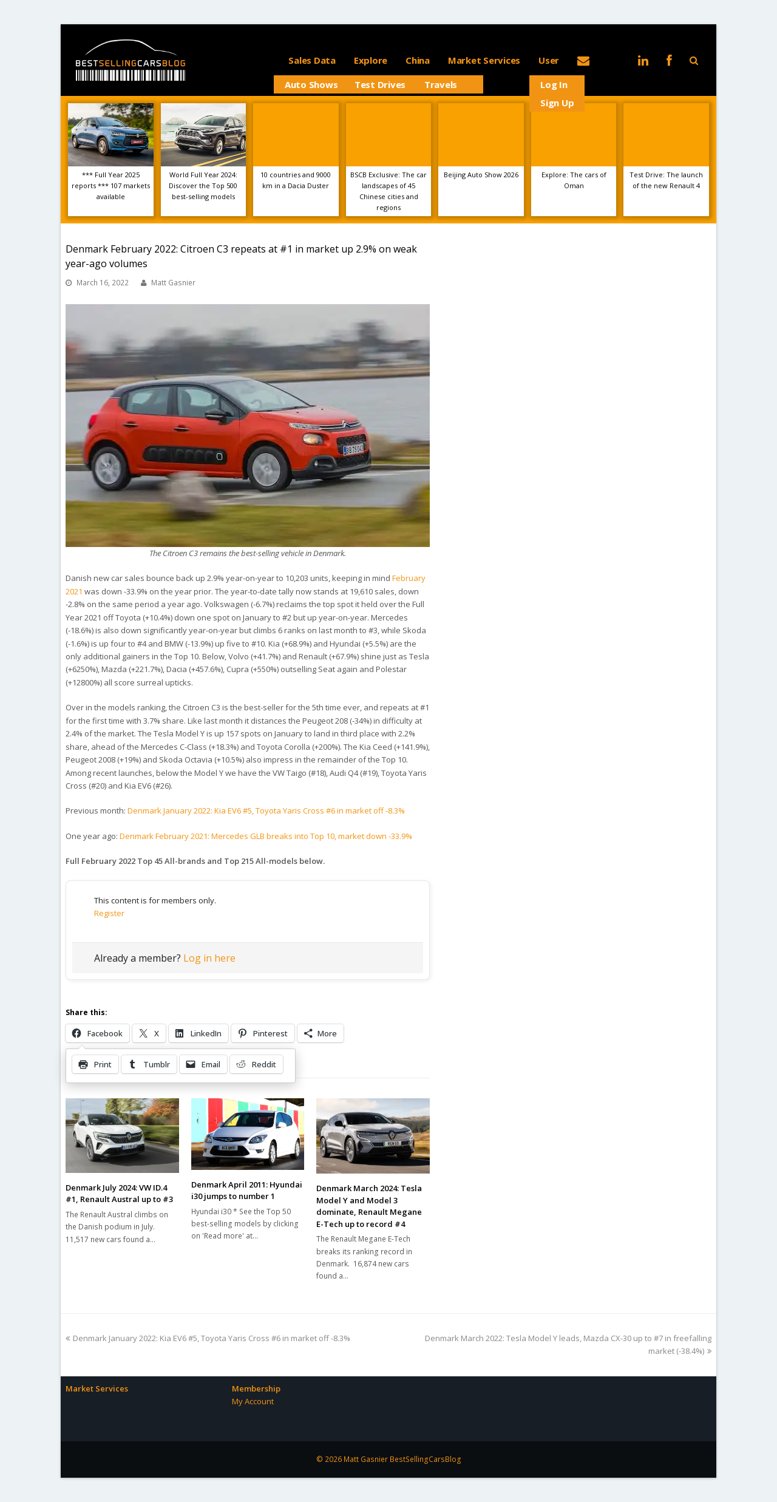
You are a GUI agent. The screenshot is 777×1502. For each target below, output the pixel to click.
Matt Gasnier (173, 282)
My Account (253, 1401)
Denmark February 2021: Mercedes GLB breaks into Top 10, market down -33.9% (266, 836)
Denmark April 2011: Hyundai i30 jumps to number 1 (246, 1190)
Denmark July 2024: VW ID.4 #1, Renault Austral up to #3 (119, 1193)
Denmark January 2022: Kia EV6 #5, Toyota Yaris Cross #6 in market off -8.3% (266, 810)
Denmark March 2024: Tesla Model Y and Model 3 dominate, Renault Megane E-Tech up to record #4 (369, 1206)
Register (109, 913)
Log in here (209, 958)
